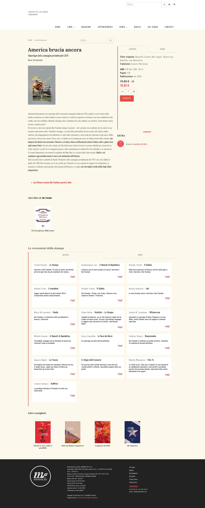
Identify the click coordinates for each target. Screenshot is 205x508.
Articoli (65, 255)
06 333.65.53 (143, 489)
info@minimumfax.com (140, 491)
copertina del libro (140, 144)
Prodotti (30, 40)
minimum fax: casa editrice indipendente (38, 13)
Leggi (72, 276)
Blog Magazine (133, 473)
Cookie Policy (133, 482)
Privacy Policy (133, 479)
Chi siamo (132, 467)
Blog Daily (132, 476)
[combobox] (144, 4)
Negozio (131, 470)
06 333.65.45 (133, 489)
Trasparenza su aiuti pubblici (75, 490)
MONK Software (91, 495)
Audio (140, 255)
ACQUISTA (127, 98)
